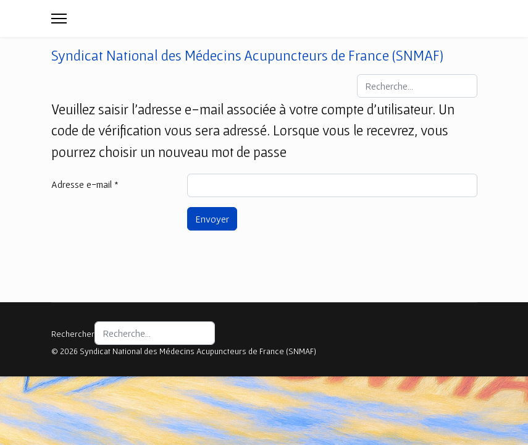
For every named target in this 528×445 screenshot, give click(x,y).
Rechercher (72, 334)
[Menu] (59, 18)
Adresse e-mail (85, 184)
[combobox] (417, 86)
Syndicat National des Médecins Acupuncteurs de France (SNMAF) (247, 55)
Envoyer (212, 218)
